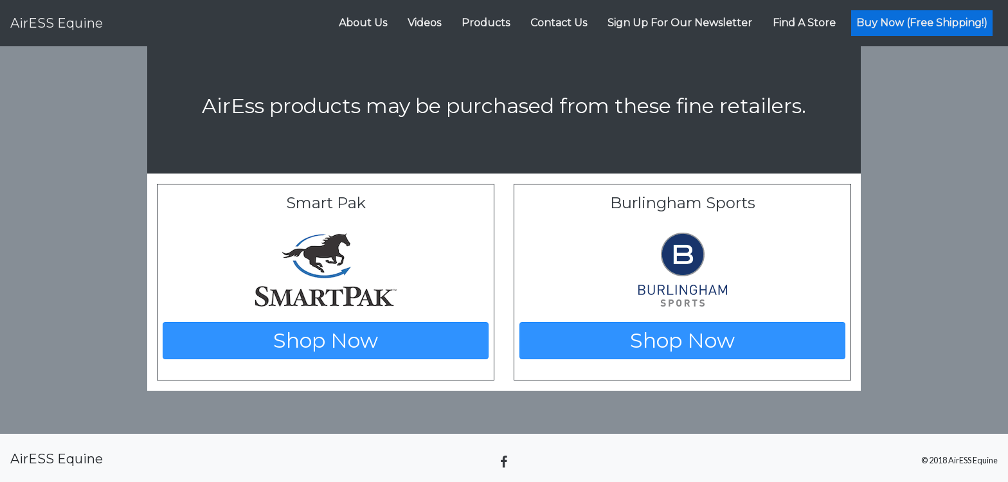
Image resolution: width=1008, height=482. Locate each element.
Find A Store (804, 23)
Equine (56, 23)
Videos (424, 23)
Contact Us (558, 23)
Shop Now (325, 340)
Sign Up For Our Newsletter (680, 23)
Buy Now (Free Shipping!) (921, 23)
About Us (363, 23)
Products (486, 23)
